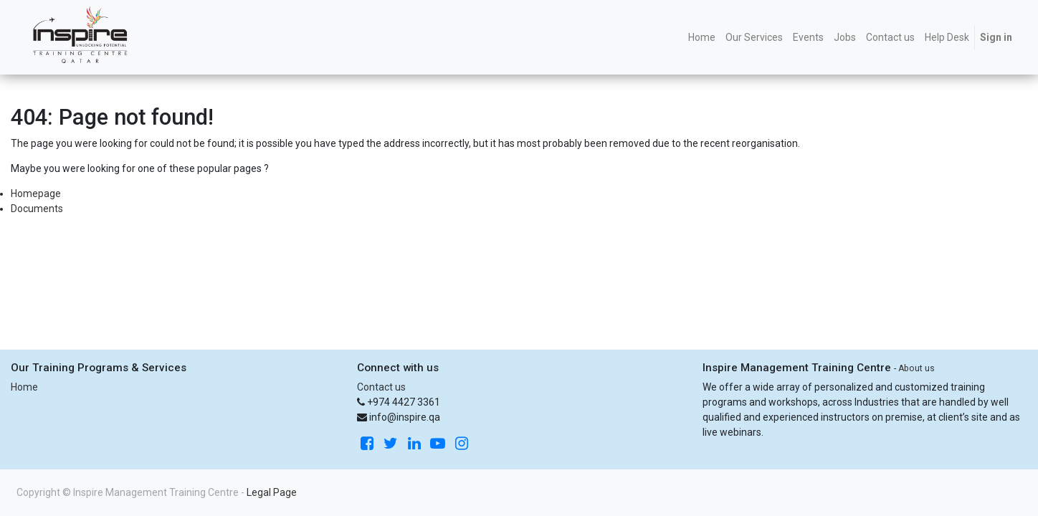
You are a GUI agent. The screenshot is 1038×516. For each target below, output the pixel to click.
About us (916, 368)
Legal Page (272, 492)
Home (24, 387)
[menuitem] (701, 37)
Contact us (381, 387)
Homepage (36, 193)
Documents (37, 208)
